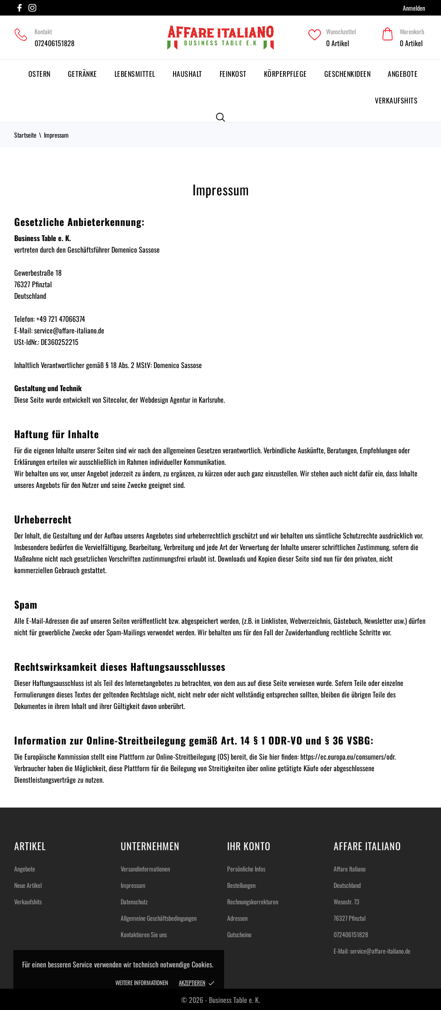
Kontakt (43, 31)
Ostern (39, 73)
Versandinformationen (145, 868)
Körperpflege (285, 73)
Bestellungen (241, 885)
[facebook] (19, 8)
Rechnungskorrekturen (252, 901)
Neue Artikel (28, 885)
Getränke (82, 73)
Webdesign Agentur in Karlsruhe (182, 399)
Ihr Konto (249, 846)
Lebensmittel (134, 73)
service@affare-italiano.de (380, 950)
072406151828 (55, 43)
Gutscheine (239, 934)
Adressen (237, 918)
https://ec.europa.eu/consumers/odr (347, 756)
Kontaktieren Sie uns (144, 934)
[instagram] (32, 8)
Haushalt (187, 73)
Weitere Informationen (141, 982)
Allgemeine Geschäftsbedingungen (159, 918)
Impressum (133, 885)
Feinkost (233, 73)
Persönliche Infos (246, 868)
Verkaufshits (396, 100)
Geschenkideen (347, 73)
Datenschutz (134, 901)
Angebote (402, 73)
